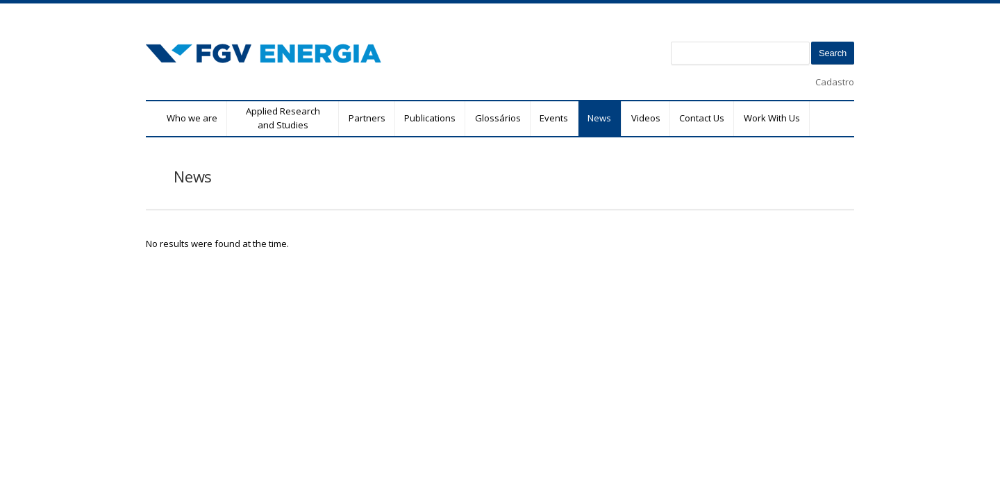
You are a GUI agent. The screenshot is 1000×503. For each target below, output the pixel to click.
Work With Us (772, 118)
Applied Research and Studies (283, 118)
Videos (645, 118)
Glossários (498, 118)
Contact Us (701, 118)
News (599, 118)
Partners (367, 118)
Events (554, 118)
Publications (430, 118)
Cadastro (834, 82)
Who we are (192, 118)
